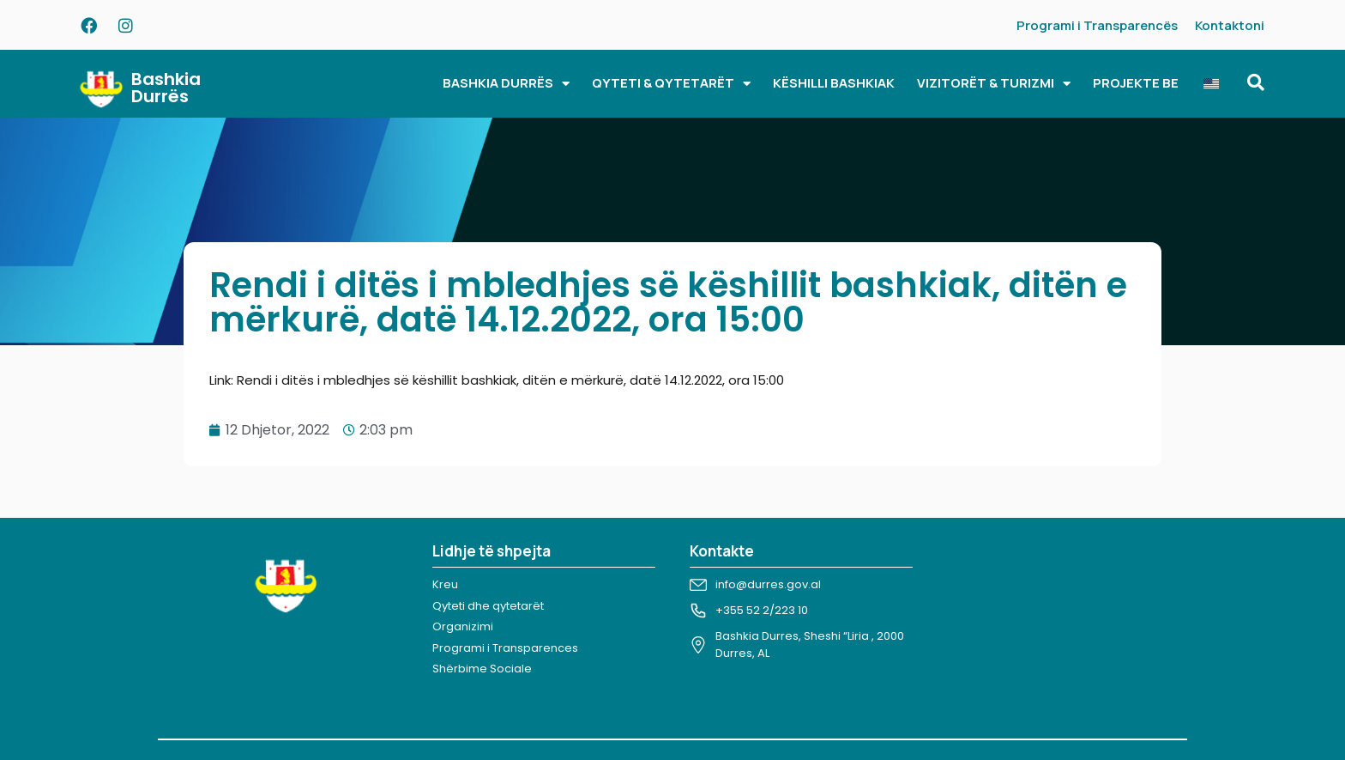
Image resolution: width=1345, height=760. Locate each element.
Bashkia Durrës (166, 87)
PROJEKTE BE (1136, 83)
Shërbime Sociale (482, 668)
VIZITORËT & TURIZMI (994, 84)
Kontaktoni (1229, 25)
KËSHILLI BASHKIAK (834, 83)
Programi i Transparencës (1097, 25)
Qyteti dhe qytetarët (488, 606)
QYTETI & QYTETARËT (671, 84)
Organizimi (462, 626)
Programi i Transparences (505, 648)
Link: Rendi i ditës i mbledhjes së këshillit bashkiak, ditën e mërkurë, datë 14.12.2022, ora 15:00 (496, 380)
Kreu (445, 584)
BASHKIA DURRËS (506, 84)
